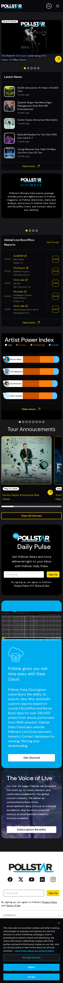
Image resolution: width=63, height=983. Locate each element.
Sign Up (53, 574)
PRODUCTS (31, 925)
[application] (31, 378)
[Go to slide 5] (38, 68)
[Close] (59, 939)
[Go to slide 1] (25, 68)
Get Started (31, 757)
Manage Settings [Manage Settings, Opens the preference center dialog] (31, 973)
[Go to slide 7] (40, 422)
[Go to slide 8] (43, 422)
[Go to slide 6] (37, 422)
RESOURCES (31, 934)
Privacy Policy (21, 585)
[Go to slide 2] (28, 68)
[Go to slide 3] (32, 68)
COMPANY (31, 915)
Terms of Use (42, 585)
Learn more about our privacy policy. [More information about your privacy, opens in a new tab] (34, 967)
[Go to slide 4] (35, 68)
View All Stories (31, 515)
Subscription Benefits (31, 829)
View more (31, 166)
